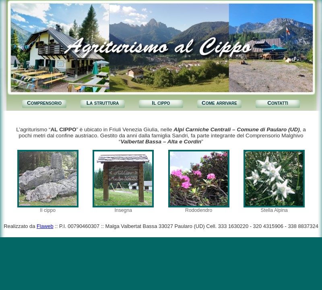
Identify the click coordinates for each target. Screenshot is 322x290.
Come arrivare (219, 103)
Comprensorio (44, 103)
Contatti (277, 103)
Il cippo (161, 103)
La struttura (103, 103)
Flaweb (45, 226)
